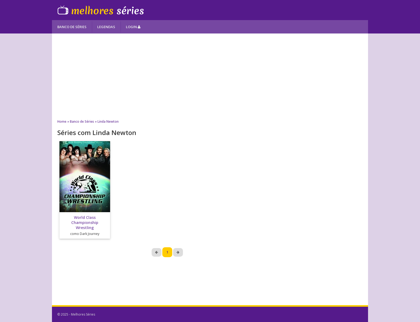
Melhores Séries (100, 10)
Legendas (106, 26)
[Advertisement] (210, 76)
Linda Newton (108, 121)
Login (133, 26)
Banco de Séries (72, 26)
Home (61, 121)
